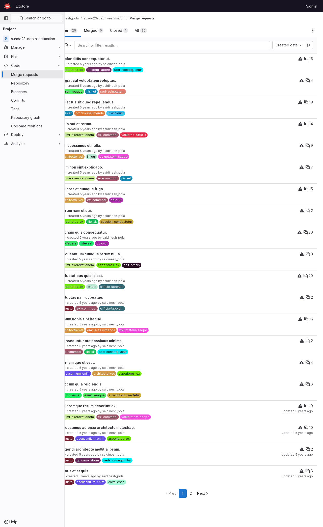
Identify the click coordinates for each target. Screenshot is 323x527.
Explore (22, 6)
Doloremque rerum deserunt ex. (103, 406)
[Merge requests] (32, 74)
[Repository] (32, 83)
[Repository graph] (32, 117)
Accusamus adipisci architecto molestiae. (112, 427)
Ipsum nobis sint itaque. (95, 319)
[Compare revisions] (32, 126)
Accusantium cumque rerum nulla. (105, 254)
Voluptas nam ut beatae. (96, 297)
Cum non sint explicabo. (96, 167)
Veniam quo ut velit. (92, 362)
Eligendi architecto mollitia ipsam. (104, 449)
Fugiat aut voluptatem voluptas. (102, 80)
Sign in (311, 6)
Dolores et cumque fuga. (96, 189)
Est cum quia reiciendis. (96, 384)
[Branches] (32, 92)
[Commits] (32, 100)
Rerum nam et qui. (90, 210)
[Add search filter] (181, 45)
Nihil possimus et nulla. (95, 145)
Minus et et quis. (89, 471)
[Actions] (313, 30)
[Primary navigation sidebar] (6, 18)
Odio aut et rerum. (90, 124)
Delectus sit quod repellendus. (102, 102)
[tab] (83, 30)
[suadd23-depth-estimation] (32, 39)
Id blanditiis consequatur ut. (99, 59)
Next (210, 493)
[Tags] (32, 109)
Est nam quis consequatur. (98, 232)
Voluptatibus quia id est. (96, 275)
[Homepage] (7, 6)
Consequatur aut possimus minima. (106, 341)
